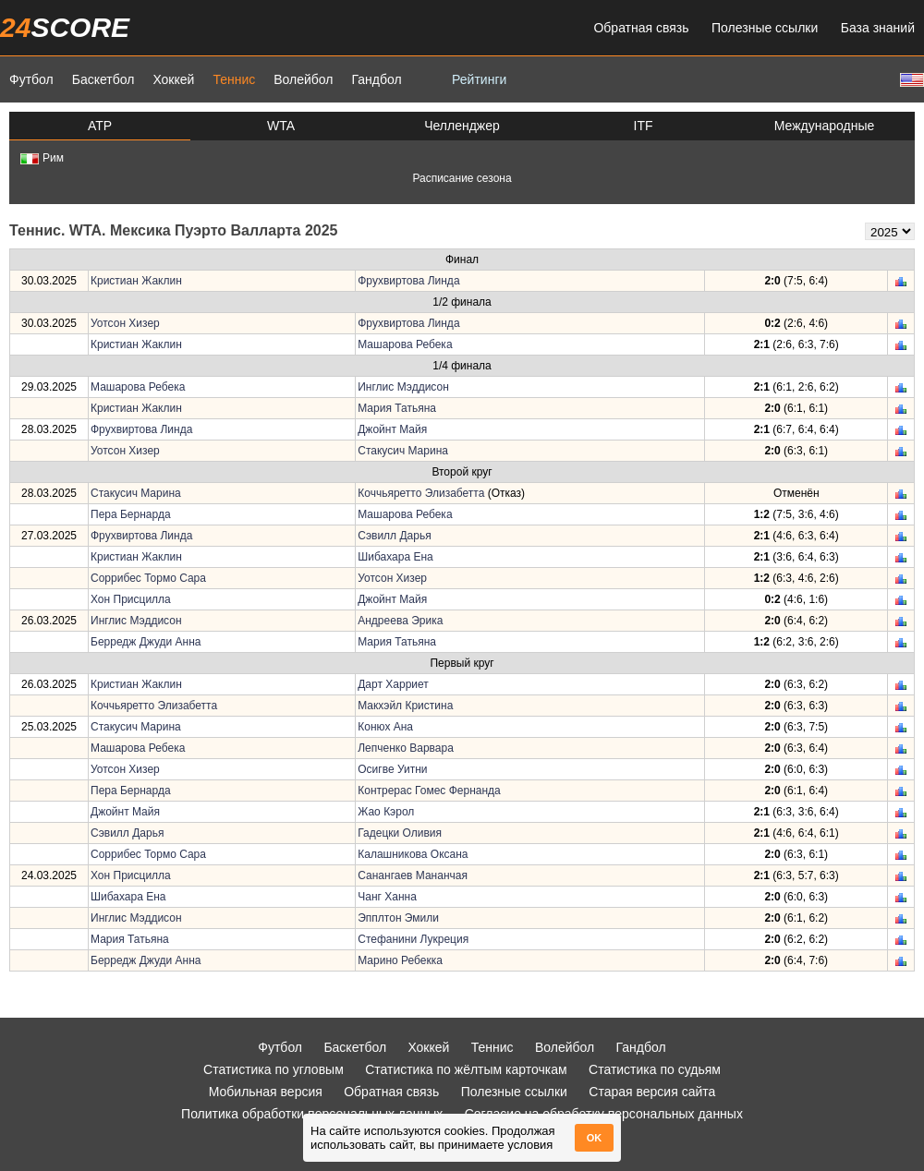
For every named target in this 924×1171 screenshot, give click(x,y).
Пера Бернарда (131, 514)
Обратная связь (640, 27)
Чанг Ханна (387, 896)
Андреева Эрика (400, 620)
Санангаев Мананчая (413, 875)
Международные (824, 125)
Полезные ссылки (764, 27)
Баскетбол (103, 79)
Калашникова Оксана (413, 854)
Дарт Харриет (393, 684)
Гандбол (376, 79)
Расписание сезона (461, 178)
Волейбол (303, 79)
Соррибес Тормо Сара (148, 578)
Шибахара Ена (395, 556)
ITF (643, 125)
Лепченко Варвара (406, 748)
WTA (281, 125)
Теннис (234, 79)
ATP (100, 125)
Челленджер (462, 125)
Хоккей (173, 79)
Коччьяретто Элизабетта (421, 493)
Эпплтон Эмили (398, 917)
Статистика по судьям (655, 1069)
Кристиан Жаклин (136, 280)
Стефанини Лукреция (413, 939)
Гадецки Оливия (400, 833)
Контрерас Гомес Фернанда (429, 790)
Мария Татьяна (397, 408)
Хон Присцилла (131, 599)
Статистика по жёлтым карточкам (466, 1069)
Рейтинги (479, 79)
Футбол (31, 79)
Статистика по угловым (273, 1069)
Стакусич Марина (403, 450)
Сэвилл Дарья (394, 535)
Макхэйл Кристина (405, 705)
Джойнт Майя (392, 429)
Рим (42, 157)
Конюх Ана (385, 726)
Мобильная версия (265, 1091)
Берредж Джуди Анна (146, 641)
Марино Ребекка (400, 960)
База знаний (878, 27)
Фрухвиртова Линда (408, 280)
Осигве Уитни (392, 769)
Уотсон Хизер (125, 323)
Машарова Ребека (405, 344)
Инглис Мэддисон (403, 386)
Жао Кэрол (386, 811)
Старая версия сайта (652, 1091)
